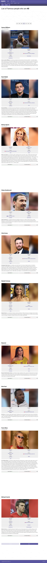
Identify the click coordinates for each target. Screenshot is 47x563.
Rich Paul (4, 386)
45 (11, 454)
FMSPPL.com (9, 561)
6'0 (11, 261)
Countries (15, 3)
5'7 (11, 369)
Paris (10, 450)
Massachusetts (33, 258)
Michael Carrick (5, 497)
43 (30, 23)
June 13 (10, 258)
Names (5, 3)
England (32, 522)
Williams (29, 50)
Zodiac (12, 3)
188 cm (10, 525)
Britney (11, 148)
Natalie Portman (5, 281)
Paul (29, 408)
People (2, 3)
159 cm (10, 309)
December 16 (10, 411)
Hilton (29, 450)
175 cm (10, 56)
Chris (10, 255)
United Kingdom (28, 522)
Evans (29, 255)
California (33, 102)
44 (11, 103)
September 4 (10, 365)
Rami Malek (4, 77)
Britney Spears (5, 124)
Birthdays (8, 3)
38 (19, 23)
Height (18, 3)
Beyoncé (3, 343)
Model (29, 152)
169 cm (10, 369)
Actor (29, 105)
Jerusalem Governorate (28, 306)
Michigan (33, 53)
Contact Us (44, 561)
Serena (11, 50)
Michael (10, 519)
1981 (12, 102)
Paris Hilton (4, 428)
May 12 (10, 102)
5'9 (11, 56)
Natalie (10, 303)
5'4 (30, 151)
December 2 (28, 147)
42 (28, 23)
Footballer (10, 217)
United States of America (28, 53)
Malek (29, 99)
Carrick (29, 519)
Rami (10, 99)
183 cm (10, 261)
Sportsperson (29, 217)
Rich (10, 408)
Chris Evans (4, 233)
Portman (29, 303)
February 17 (9, 453)
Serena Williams (5, 27)
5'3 (11, 309)
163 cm (28, 151)
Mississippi (14, 151)
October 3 (28, 212)
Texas (33, 366)
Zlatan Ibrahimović (6, 190)
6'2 (11, 525)
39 (21, 23)
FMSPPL (3, 1)
